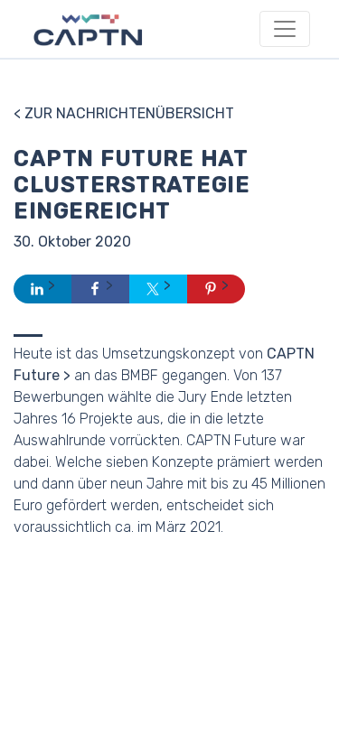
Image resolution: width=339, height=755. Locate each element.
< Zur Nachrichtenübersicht (124, 113)
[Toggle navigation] (284, 29)
